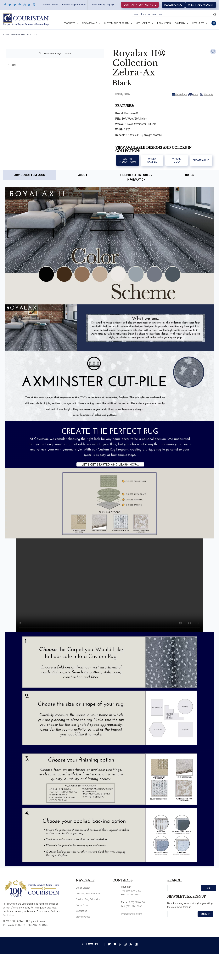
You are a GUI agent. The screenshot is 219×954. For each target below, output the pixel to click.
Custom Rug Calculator (74, 4)
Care (195, 94)
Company (180, 23)
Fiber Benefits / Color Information (136, 177)
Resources (198, 23)
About (82, 175)
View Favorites (83, 916)
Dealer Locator (50, 4)
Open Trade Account (200, 4)
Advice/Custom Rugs (29, 175)
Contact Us (81, 911)
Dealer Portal (173, 4)
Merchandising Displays (102, 4)
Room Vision (164, 23)
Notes (189, 175)
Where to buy (176, 160)
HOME (6, 34)
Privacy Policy (14, 925)
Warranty (208, 94)
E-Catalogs (181, 94)
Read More (8, 915)
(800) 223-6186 (136, 902)
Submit (205, 914)
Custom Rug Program (116, 23)
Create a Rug (201, 160)
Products (69, 23)
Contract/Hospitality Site (140, 4)
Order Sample (152, 160)
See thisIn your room (127, 160)
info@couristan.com (131, 914)
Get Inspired (143, 23)
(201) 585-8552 (134, 906)
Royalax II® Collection (24, 34)
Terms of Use (37, 925)
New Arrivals (89, 23)
